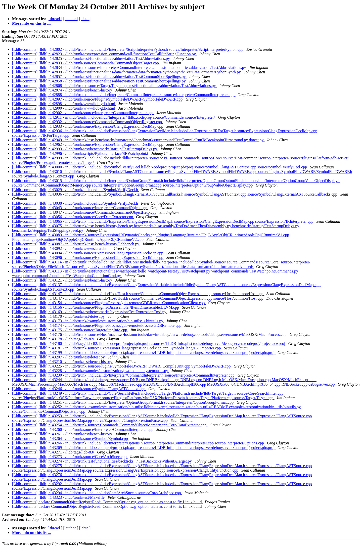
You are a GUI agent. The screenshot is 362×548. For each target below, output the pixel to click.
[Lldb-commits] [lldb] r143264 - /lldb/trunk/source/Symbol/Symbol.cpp (70, 438)
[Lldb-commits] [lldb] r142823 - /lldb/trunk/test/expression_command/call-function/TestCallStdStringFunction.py (104, 54)
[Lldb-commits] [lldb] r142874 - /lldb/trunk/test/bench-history (62, 90)
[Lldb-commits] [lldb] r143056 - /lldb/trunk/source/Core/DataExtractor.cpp (73, 217)
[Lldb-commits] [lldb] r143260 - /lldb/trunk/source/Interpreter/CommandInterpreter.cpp (83, 429)
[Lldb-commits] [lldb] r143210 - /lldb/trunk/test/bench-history (62, 361)
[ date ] (84, 19)
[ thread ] (55, 19)
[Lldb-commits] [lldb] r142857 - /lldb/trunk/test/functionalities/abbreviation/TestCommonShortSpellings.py (99, 76)
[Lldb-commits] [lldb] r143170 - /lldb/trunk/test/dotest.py (59, 316)
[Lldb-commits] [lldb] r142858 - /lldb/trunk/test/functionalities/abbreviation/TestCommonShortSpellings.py (99, 81)
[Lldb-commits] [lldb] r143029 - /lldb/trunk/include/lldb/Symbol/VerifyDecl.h (75, 190)
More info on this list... (31, 23)
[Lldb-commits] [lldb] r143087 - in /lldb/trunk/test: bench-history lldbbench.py (76, 244)
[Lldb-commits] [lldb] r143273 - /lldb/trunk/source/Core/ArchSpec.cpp (69, 456)
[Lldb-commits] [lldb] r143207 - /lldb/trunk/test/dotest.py (59, 357)
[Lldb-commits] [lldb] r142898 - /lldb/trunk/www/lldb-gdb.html (64, 104)
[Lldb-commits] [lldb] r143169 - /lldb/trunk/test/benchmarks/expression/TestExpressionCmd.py (89, 312)
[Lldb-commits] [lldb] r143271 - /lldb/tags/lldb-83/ (53, 452)
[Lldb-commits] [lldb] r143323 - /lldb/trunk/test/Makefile (59, 497)
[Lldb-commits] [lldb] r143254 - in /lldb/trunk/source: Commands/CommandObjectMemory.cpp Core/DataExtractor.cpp (109, 425)
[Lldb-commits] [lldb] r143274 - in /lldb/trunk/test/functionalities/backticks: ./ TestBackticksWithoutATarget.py (102, 461)
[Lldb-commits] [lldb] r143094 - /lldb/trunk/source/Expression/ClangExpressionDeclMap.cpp (88, 253)
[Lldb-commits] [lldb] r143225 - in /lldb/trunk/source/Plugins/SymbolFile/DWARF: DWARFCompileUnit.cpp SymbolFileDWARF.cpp (122, 366)
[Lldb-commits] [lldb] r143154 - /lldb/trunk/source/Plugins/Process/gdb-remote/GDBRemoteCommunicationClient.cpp (109, 303)
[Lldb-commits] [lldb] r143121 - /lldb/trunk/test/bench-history (62, 280)
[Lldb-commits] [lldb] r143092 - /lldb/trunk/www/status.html (62, 248)
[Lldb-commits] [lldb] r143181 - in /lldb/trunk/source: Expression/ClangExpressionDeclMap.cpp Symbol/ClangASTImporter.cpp (117, 348)
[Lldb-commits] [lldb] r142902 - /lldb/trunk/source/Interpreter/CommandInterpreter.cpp (83, 113)
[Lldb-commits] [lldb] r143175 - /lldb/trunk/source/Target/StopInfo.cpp (70, 330)
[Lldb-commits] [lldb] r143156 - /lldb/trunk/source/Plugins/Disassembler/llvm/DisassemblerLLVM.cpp (96, 307)
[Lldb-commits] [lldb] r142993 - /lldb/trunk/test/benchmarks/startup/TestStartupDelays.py (85, 149)
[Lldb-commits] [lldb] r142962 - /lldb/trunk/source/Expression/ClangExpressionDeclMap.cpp (88, 144)
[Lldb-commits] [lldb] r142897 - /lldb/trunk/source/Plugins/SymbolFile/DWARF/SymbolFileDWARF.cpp (98, 99)
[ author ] (70, 19)
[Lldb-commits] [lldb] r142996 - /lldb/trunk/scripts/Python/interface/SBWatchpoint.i (80, 153)
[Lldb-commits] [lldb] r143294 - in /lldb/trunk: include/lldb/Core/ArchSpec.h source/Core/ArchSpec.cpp (97, 493)
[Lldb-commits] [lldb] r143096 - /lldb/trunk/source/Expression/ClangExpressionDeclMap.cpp (88, 257)
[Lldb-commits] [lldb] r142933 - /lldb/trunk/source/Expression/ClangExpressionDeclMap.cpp (88, 126)
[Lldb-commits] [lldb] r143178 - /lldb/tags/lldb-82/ (53, 339)
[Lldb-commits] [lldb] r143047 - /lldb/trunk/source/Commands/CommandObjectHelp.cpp (85, 212)
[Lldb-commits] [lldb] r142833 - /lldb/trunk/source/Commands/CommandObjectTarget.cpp (86, 63)
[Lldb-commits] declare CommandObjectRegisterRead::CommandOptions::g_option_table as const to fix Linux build (107, 502)
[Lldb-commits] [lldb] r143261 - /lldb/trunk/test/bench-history (62, 434)
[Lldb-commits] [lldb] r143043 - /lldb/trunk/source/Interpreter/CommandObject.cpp (80, 208)
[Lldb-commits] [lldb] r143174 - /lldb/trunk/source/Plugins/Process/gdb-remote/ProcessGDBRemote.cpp (97, 325)
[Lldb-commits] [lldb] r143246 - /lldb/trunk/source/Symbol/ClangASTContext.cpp (79, 389)
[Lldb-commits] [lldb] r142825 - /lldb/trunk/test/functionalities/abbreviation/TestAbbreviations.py (91, 58)
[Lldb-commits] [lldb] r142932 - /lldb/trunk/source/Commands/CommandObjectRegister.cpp (87, 122)
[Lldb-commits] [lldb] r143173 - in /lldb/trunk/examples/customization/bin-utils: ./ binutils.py (88, 321)
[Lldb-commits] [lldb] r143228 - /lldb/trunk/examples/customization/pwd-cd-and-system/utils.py (90, 371)
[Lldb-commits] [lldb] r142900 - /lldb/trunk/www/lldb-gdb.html (64, 108)
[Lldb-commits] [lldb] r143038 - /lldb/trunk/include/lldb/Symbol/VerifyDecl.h (75, 203)
